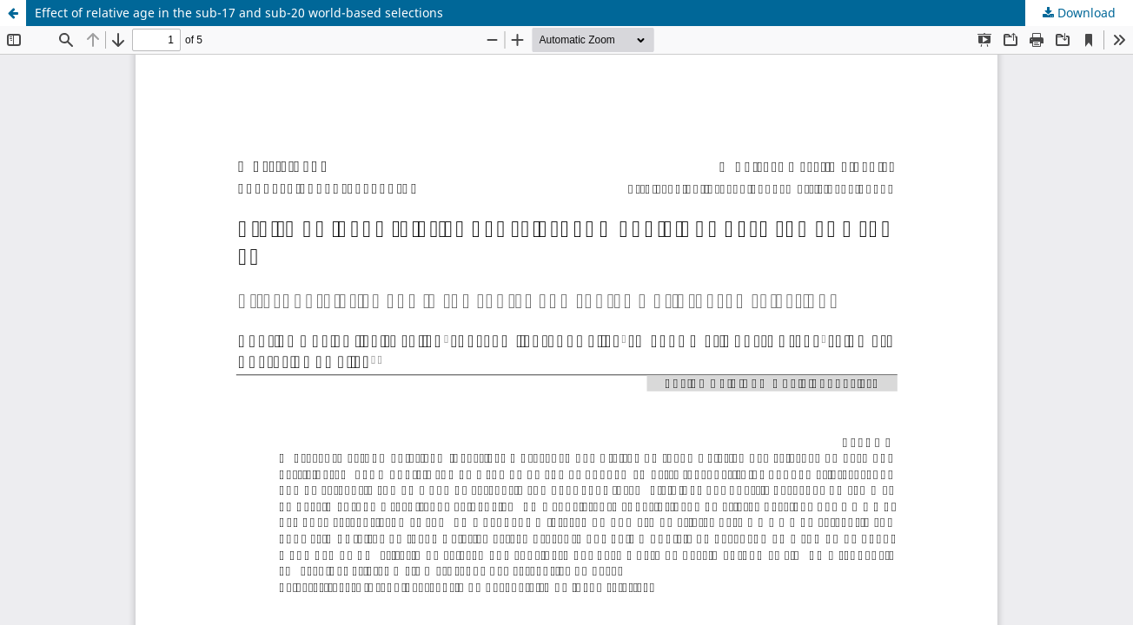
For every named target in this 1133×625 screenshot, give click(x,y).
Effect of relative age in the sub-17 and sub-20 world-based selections (239, 12)
